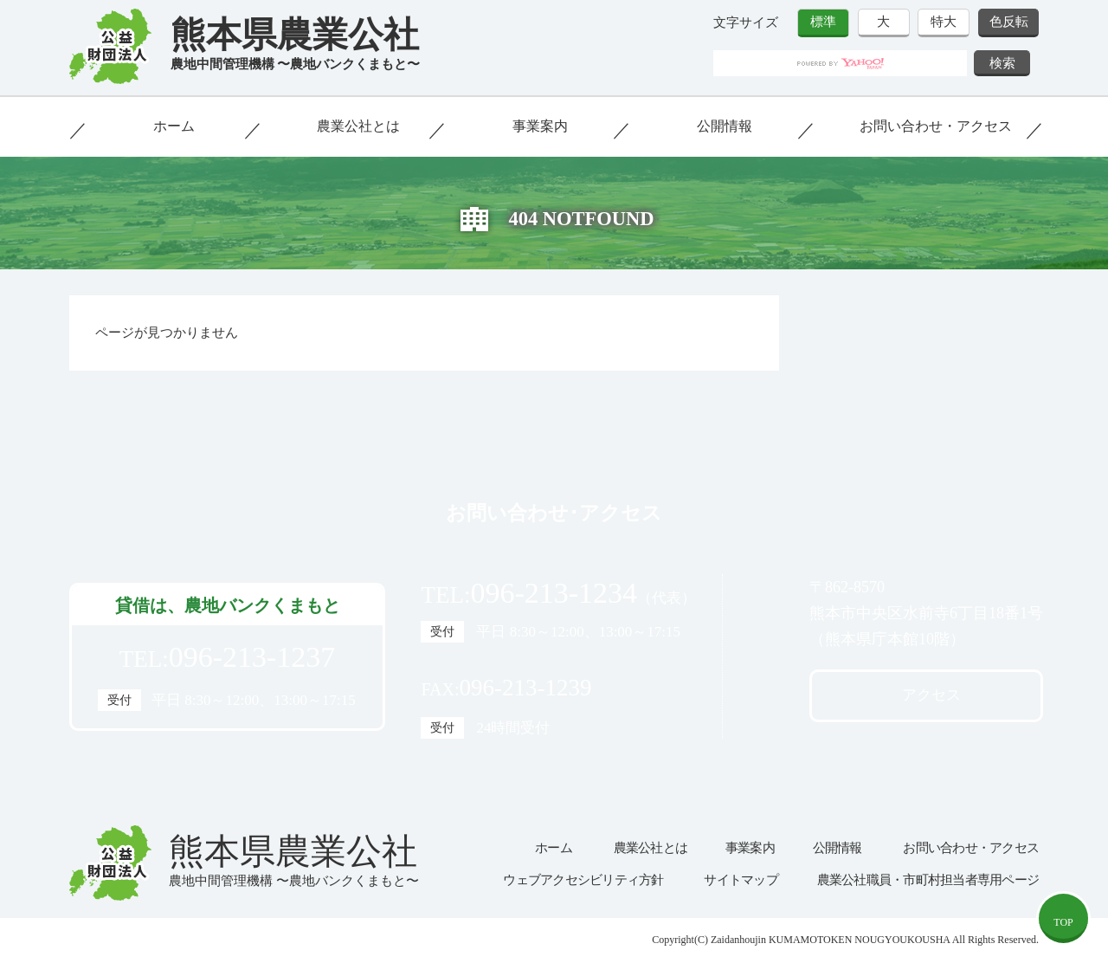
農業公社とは (358, 126)
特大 (944, 22)
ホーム (174, 126)
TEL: (227, 657)
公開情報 (724, 126)
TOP (1063, 922)
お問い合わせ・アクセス (936, 126)
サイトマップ (741, 880)
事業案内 (540, 126)
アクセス (931, 695)
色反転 (1008, 22)
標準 (823, 22)
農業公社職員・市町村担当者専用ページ (928, 880)
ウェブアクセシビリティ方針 (583, 880)
